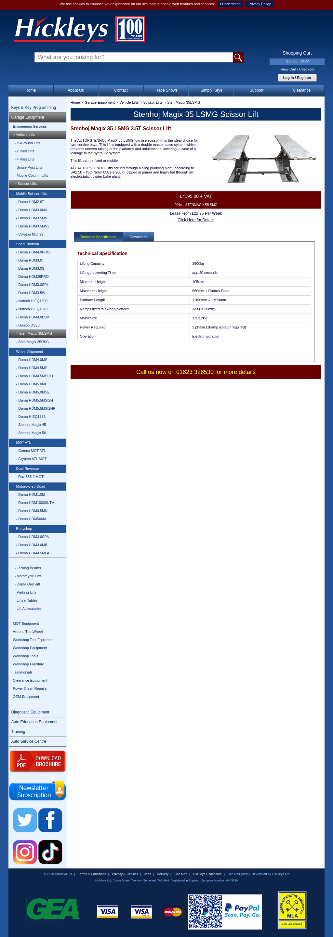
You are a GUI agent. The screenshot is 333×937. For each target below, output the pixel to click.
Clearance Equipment (30, 680)
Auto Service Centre (28, 741)
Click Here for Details (196, 220)
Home (30, 90)
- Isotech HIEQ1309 (32, 301)
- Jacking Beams (28, 568)
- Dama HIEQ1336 (31, 416)
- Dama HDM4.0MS (31, 360)
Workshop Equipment (30, 648)
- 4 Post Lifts (24, 159)
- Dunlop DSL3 (28, 325)
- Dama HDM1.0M (30, 494)
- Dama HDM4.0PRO (33, 252)
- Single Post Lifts (29, 167)
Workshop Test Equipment (34, 640)
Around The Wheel (28, 632)
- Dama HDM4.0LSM (32, 317)
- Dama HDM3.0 (29, 260)
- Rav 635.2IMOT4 (31, 477)
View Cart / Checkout (297, 69)
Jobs (147, 874)
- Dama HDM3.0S (30, 268)
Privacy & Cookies (125, 874)
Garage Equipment (27, 117)
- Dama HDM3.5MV (31, 218)
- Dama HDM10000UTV (35, 503)
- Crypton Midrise (30, 234)
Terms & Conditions (92, 874)
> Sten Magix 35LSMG (34, 333)
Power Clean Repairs (30, 688)
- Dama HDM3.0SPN (32, 537)
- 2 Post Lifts (24, 151)
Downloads (138, 237)
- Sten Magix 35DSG (32, 342)
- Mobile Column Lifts (31, 175)
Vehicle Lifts (129, 102)
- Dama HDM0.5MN (32, 511)
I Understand (230, 4)
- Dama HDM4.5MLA (32, 553)
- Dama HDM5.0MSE (33, 392)
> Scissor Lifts (26, 184)
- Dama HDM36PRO (32, 276)
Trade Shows (166, 90)
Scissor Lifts (152, 102)
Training (18, 731)
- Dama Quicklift (27, 584)
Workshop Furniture (28, 664)
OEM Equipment (26, 697)
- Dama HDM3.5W (31, 293)
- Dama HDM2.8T (30, 202)
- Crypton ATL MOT (31, 459)
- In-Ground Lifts (27, 143)
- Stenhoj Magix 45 (31, 425)
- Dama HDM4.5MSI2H (34, 376)
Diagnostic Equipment (30, 712)
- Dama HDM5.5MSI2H (34, 400)
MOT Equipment (26, 623)
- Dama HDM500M (31, 519)
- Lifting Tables (26, 600)
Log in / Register (297, 78)
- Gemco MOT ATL (31, 451)
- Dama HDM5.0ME (31, 384)
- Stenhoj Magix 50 (31, 433)
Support (256, 90)
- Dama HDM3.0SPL (32, 285)
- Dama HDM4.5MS (31, 368)
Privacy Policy (259, 4)
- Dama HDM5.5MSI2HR (36, 408)
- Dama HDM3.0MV (31, 210)
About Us (76, 90)
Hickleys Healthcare (207, 874)
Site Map (181, 874)
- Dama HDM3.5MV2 (32, 226)
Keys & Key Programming (33, 107)
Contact (120, 90)
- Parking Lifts (25, 592)
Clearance (302, 90)
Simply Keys (211, 90)
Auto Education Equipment (34, 722)
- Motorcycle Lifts (28, 576)
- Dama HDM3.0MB (31, 545)
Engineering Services (30, 126)
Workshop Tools (25, 656)
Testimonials (23, 672)
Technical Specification (98, 237)
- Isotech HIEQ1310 (32, 309)
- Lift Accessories (28, 608)
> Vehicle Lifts (24, 134)
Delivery (163, 874)
